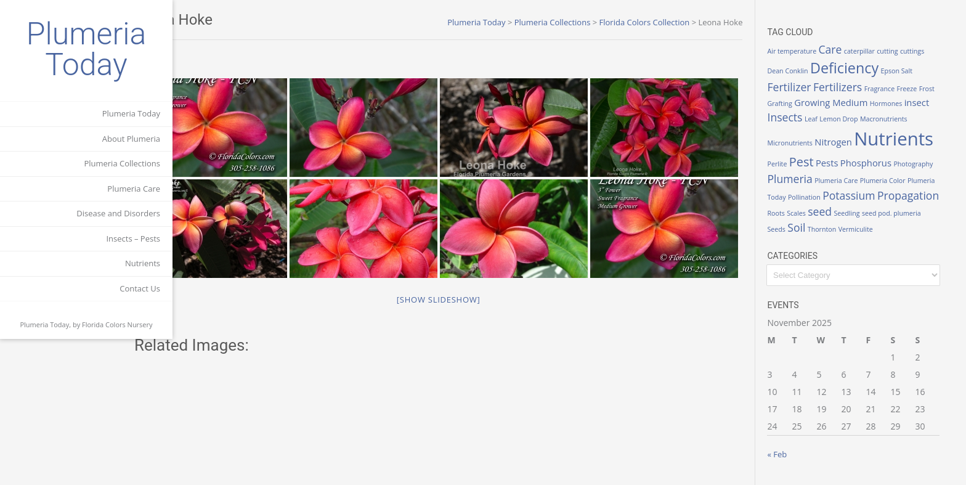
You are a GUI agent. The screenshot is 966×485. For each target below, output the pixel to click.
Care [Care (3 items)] (842, 49)
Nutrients (142, 263)
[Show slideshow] (470, 400)
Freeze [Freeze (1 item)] (919, 88)
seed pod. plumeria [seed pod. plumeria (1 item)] (903, 213)
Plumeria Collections (122, 163)
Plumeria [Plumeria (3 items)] (802, 178)
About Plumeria (131, 138)
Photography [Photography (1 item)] (926, 164)
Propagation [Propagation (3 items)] (920, 195)
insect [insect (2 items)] (929, 102)
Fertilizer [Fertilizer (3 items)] (802, 86)
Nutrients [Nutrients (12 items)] (906, 138)
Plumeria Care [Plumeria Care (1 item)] (849, 180)
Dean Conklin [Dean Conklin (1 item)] (800, 71)
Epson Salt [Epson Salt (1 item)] (909, 71)
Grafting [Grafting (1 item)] (792, 103)
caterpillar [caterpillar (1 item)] (871, 51)
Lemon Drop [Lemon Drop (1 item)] (851, 119)
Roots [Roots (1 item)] (788, 213)
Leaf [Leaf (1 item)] (823, 119)
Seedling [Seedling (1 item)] (859, 213)
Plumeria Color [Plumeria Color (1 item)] (895, 180)
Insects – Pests (133, 238)
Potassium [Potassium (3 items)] (861, 195)
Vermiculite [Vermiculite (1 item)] (868, 229)
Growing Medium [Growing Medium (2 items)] (843, 102)
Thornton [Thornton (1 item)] (834, 229)
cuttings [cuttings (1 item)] (924, 51)
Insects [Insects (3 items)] (797, 117)
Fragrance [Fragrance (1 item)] (892, 88)
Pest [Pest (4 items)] (814, 161)
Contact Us (140, 288)
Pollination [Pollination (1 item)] (816, 197)
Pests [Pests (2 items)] (839, 163)
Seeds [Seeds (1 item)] (789, 229)
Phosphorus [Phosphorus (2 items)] (878, 163)
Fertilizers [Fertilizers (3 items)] (850, 86)
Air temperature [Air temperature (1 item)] (804, 51)
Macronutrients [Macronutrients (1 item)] (896, 119)
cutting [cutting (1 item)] (900, 51)
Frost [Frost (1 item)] (939, 88)
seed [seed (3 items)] (833, 211)
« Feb (790, 454)
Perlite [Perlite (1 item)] (790, 164)
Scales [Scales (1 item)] (809, 213)
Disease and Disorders (118, 213)
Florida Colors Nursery (117, 324)
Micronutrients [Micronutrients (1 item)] (802, 143)
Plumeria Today (86, 49)
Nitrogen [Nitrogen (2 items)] (846, 142)
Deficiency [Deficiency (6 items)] (857, 68)
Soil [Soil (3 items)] (809, 227)
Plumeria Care (133, 188)
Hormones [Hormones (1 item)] (898, 103)
